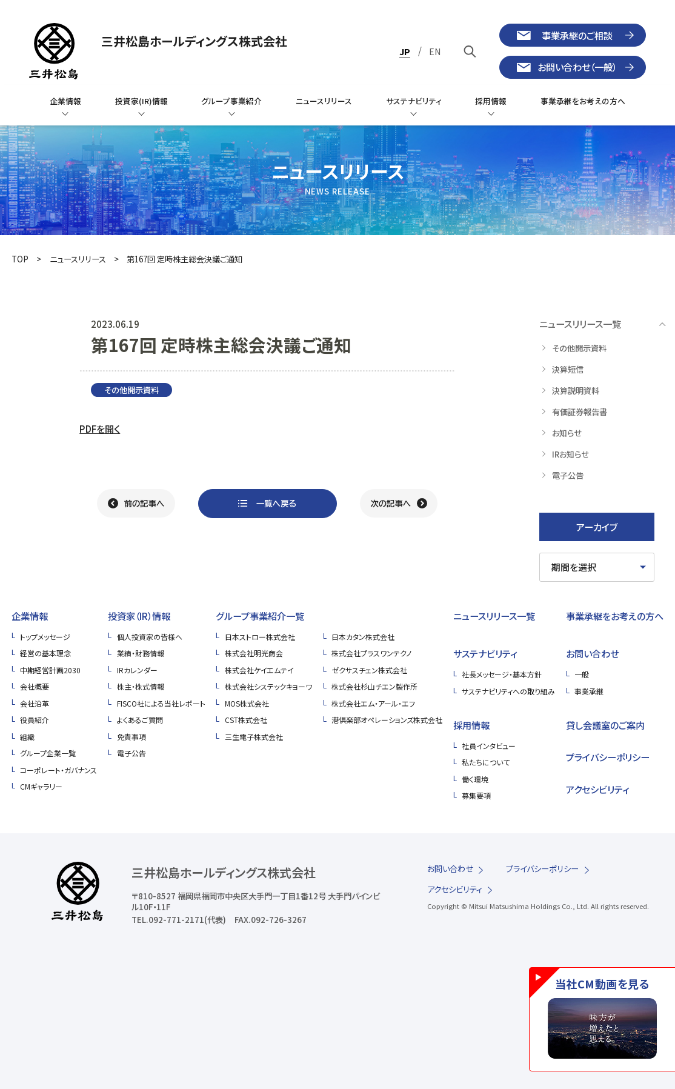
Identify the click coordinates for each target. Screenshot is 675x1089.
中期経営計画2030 (50, 670)
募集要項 (476, 795)
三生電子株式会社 (254, 736)
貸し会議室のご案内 (605, 724)
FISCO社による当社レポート (161, 703)
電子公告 (131, 753)
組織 (27, 736)
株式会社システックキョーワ (268, 686)
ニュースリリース (78, 259)
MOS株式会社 (247, 703)
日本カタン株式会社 (362, 636)
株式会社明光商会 (254, 653)
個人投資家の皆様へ (149, 636)
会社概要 (34, 686)
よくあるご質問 (140, 719)
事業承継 (589, 691)
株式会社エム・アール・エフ (373, 703)
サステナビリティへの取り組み (508, 691)
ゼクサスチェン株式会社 (369, 670)
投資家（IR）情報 (139, 615)
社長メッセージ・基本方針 (502, 674)
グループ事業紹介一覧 (260, 615)
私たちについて (486, 762)
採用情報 (471, 724)
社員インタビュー (489, 746)
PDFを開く (99, 428)
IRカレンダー (137, 670)
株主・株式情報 (140, 686)
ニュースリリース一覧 (494, 615)
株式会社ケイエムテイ (259, 670)
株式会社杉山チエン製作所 (374, 686)
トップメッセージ (45, 636)
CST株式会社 (246, 719)
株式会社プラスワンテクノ (371, 653)
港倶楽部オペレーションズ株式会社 (386, 719)
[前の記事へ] (136, 503)
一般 (581, 674)
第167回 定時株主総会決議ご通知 (184, 259)
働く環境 (475, 779)
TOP (20, 259)
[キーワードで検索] (470, 51)
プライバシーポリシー (608, 757)
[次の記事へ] (399, 503)
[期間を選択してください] (596, 567)
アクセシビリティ (598, 789)
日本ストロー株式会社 (260, 636)
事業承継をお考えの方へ (614, 615)
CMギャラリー (41, 786)
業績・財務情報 (140, 653)
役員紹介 (34, 719)
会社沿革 (34, 703)
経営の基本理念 (45, 653)
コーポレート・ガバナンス (58, 770)
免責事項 (131, 736)
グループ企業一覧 (48, 753)
